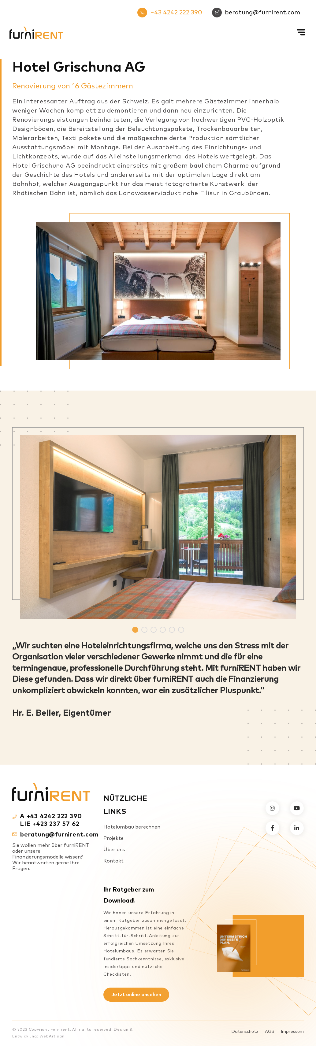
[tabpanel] (158, 523)
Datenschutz (244, 1031)
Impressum (292, 1031)
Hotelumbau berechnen (131, 827)
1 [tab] (135, 630)
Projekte (113, 838)
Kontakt (113, 861)
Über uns (114, 849)
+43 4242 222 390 (169, 12)
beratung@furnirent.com (256, 12)
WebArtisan (51, 1036)
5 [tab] (172, 630)
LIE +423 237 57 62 (49, 824)
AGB (269, 1031)
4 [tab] (163, 630)
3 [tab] (154, 630)
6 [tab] (181, 630)
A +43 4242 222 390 (51, 816)
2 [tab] (144, 630)
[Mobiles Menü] (302, 27)
